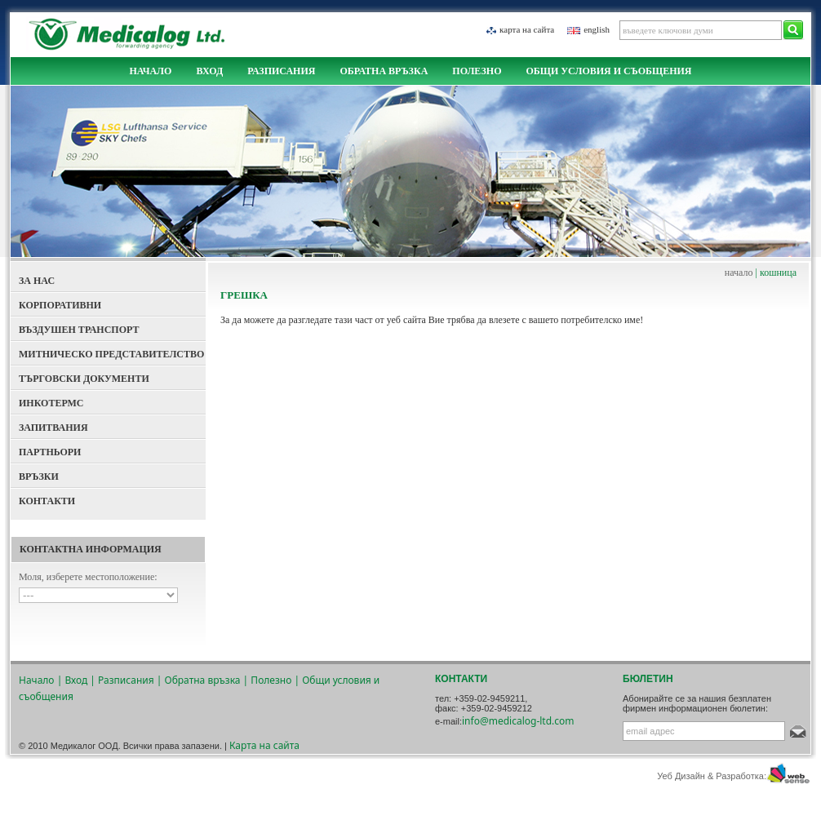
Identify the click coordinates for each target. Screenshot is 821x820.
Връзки (39, 476)
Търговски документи (84, 378)
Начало (150, 71)
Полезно (476, 71)
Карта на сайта (526, 29)
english (597, 29)
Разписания (281, 71)
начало (739, 272)
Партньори (50, 452)
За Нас (37, 280)
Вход (209, 71)
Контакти (47, 501)
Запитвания (53, 427)
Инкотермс (51, 403)
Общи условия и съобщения (608, 71)
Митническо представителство (111, 354)
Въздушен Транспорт (79, 329)
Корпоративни (60, 305)
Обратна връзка (383, 71)
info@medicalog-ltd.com (518, 721)
